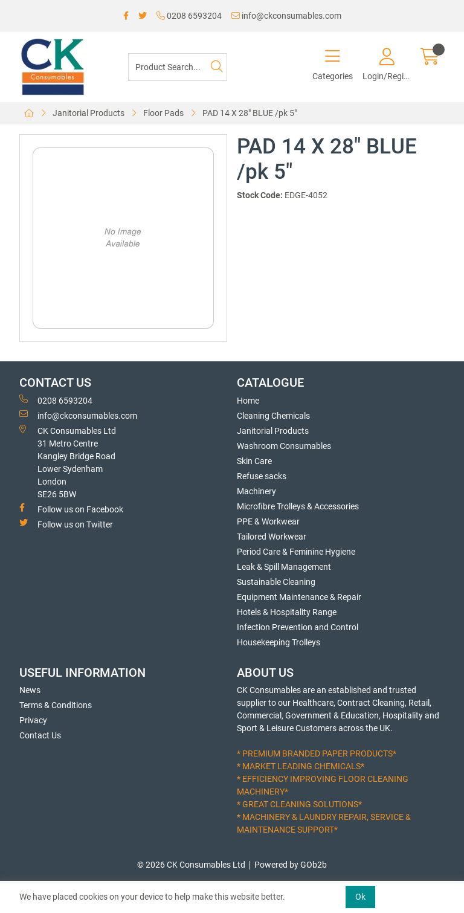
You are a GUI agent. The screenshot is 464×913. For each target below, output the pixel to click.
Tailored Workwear (271, 536)
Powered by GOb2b (290, 864)
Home (248, 400)
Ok (360, 897)
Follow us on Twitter (66, 523)
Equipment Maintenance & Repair (299, 597)
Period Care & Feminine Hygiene (296, 552)
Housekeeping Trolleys (278, 642)
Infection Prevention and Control (297, 627)
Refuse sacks (261, 476)
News (29, 690)
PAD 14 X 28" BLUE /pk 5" (249, 113)
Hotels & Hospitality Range (287, 612)
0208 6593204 (189, 16)
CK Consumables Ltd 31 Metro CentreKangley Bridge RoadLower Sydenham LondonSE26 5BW (67, 462)
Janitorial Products (88, 113)
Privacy (33, 720)
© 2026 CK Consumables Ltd (191, 864)
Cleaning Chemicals (273, 416)
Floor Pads (163, 113)
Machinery (256, 491)
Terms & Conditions (55, 705)
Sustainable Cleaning (276, 582)
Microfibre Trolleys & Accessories (298, 506)
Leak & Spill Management (284, 567)
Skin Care (254, 461)
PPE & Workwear (268, 521)
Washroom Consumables (284, 446)
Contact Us (40, 735)
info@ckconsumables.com (286, 16)
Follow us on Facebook (71, 508)
